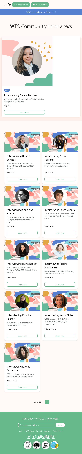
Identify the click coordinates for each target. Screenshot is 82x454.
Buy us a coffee (40, 5)
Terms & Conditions (43, 431)
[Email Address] (36, 425)
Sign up (60, 425)
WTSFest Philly (32, 12)
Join (20, 431)
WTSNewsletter (21, 5)
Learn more (24, 112)
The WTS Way (29, 431)
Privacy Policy (58, 431)
